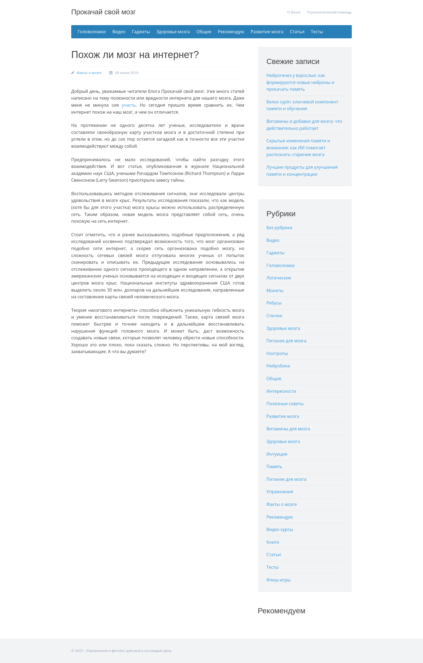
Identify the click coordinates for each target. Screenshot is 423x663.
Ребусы (274, 303)
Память (274, 466)
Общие (203, 32)
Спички (274, 316)
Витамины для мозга (288, 429)
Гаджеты (141, 32)
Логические (279, 278)
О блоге (293, 12)
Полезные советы (285, 404)
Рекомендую (231, 32)
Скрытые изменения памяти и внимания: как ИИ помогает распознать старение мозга (298, 147)
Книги (273, 542)
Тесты (317, 32)
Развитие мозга (267, 32)
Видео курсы (280, 529)
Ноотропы (277, 353)
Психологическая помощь (329, 12)
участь (129, 105)
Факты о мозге (89, 72)
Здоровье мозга (173, 32)
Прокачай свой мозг (103, 12)
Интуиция (277, 454)
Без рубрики (279, 228)
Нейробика (278, 366)
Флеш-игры (279, 580)
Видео (118, 32)
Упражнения (280, 492)
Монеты (275, 290)
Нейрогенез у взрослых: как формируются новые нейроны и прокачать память (301, 82)
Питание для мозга (286, 341)
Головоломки (92, 32)
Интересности (281, 391)
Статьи (297, 32)
